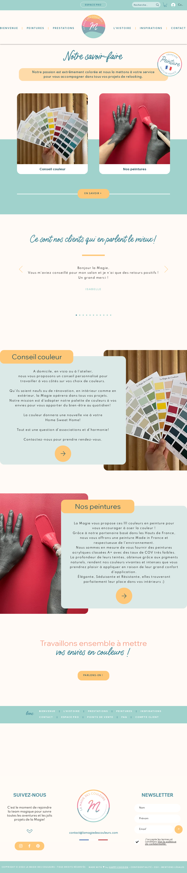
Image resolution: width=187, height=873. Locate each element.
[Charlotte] (100, 315)
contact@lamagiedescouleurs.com (93, 832)
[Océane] (93, 315)
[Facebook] (29, 846)
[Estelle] (107, 315)
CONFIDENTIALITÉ (141, 867)
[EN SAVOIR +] (93, 193)
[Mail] (63, 453)
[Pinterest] (38, 846)
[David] (79, 315)
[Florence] (103, 315)
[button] (165, 5)
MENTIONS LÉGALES (173, 867)
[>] (179, 829)
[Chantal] (90, 315)
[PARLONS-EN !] (93, 675)
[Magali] (97, 315)
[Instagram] (21, 846)
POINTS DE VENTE (100, 717)
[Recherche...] (141, 5)
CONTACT (46, 717)
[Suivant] (166, 269)
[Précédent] (21, 269)
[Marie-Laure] (86, 315)
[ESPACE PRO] (93, 4)
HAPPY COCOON (118, 867)
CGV (157, 867)
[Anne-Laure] (110, 315)
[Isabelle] (76, 315)
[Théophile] (83, 315)
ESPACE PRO (70, 717)
